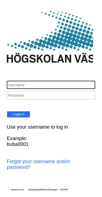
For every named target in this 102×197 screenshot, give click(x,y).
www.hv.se (17, 189)
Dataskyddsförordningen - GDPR (48, 189)
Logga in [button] (18, 114)
